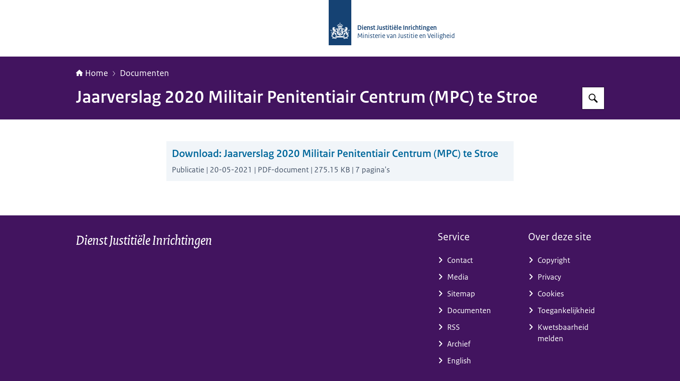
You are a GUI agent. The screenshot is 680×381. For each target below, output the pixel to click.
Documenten (144, 73)
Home (92, 73)
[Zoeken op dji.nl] (593, 98)
